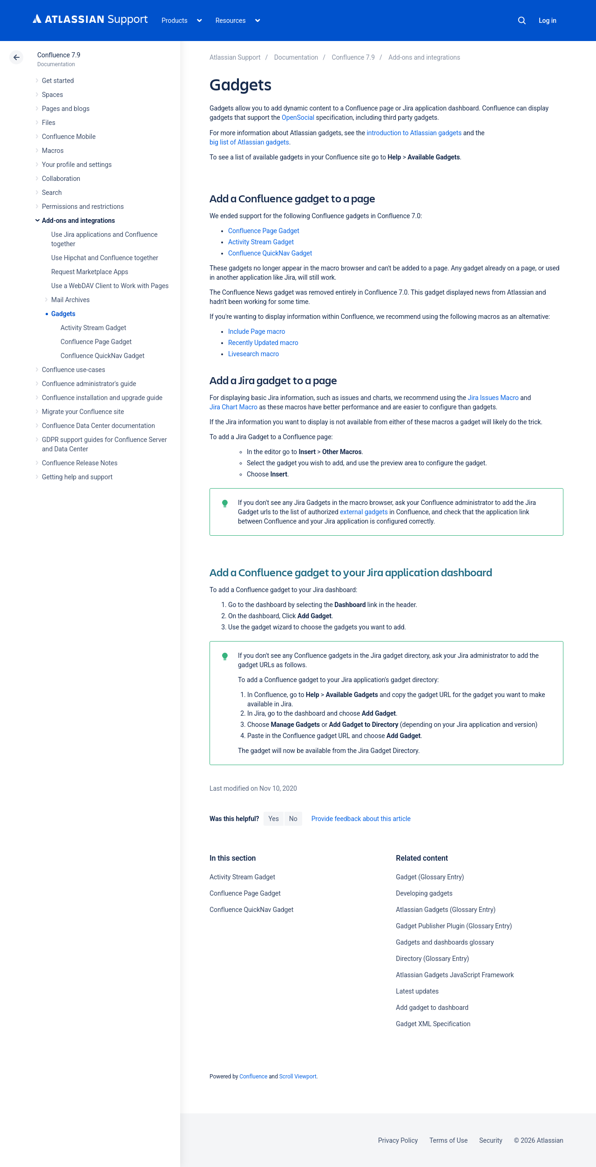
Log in (547, 20)
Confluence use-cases (73, 369)
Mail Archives (70, 300)
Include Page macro (256, 331)
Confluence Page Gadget (96, 341)
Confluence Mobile (68, 136)
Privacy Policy (398, 1140)
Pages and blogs (65, 108)
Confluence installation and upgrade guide (102, 397)
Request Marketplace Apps (89, 272)
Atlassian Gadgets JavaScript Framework (455, 975)
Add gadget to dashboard (432, 1007)
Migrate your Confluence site (83, 411)
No (293, 818)
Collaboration (61, 178)
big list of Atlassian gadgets (249, 142)
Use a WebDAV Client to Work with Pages (110, 286)
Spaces (52, 94)
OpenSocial (298, 117)
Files (48, 122)
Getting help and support (77, 477)
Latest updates (417, 991)
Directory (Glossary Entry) (432, 958)
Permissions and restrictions (83, 206)
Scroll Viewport (298, 1076)
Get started (58, 80)
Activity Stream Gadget (93, 327)
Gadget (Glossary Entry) (430, 877)
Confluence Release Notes (79, 463)
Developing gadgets (424, 893)
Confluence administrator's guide (89, 383)
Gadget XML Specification (433, 1024)
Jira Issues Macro (493, 397)
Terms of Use (448, 1140)
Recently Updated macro (263, 342)
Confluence (253, 1076)
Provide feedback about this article (361, 818)
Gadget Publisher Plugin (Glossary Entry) (454, 926)
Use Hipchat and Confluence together (104, 258)
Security (490, 1140)
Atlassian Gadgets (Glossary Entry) (445, 909)
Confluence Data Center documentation (98, 425)
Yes (273, 818)
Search (522, 20)
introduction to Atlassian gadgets (414, 133)
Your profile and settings (77, 164)
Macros (53, 150)
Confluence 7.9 (59, 55)
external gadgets (364, 512)
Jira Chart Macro (233, 407)
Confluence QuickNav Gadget (102, 355)
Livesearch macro (253, 354)
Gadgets (63, 314)
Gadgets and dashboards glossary (445, 942)
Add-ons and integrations (78, 220)
